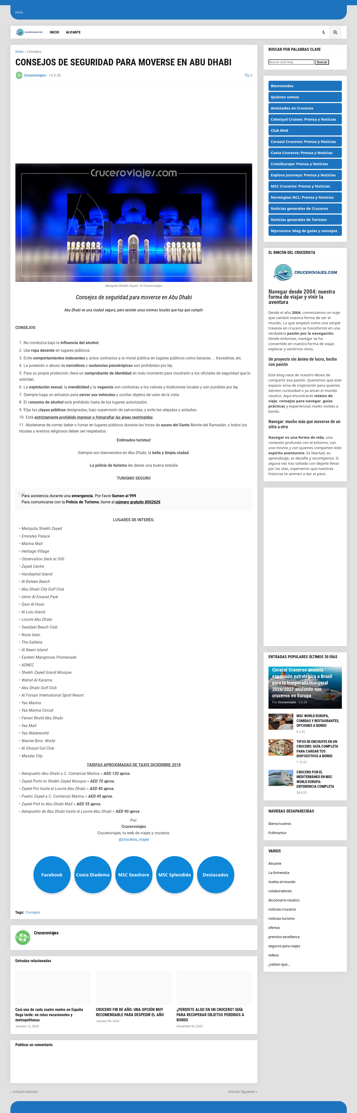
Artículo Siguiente (241, 1092)
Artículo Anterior (25, 1092)
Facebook (52, 875)
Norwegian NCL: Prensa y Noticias (302, 197)
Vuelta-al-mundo (282, 881)
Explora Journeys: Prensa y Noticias (303, 174)
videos (273, 955)
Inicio (19, 12)
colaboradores (280, 891)
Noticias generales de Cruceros (299, 208)
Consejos (34, 51)
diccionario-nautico (284, 900)
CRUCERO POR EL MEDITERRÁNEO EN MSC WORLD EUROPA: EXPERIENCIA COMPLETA (315, 779)
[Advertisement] (133, 124)
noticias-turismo (281, 918)
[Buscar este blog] (291, 62)
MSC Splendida (174, 875)
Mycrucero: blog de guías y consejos (304, 230)
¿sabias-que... (279, 964)
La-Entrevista (279, 872)
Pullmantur (277, 832)
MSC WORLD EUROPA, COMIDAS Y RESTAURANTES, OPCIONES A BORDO (318, 721)
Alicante (274, 863)
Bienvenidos (282, 85)
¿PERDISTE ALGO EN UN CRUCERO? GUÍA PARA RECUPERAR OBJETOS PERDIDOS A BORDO (210, 1014)
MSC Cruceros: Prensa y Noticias (300, 186)
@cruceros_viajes (134, 839)
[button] (324, 32)
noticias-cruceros (282, 909)
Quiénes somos (285, 96)
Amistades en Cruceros (292, 108)
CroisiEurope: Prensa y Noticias (299, 163)
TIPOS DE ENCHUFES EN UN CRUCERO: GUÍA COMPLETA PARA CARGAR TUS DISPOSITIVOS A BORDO (317, 749)
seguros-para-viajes (284, 946)
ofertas (274, 927)
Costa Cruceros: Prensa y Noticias (302, 152)
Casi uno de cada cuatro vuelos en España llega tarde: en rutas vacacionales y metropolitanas (49, 1014)
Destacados (215, 875)
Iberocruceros (279, 823)
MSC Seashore (133, 875)
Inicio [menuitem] (54, 32)
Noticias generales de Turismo (299, 219)
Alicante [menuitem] (73, 32)
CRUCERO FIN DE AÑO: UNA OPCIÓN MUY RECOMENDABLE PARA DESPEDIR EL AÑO (130, 1012)
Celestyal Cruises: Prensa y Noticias (303, 119)
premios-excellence (284, 936)
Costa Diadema (93, 875)
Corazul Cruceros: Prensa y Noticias (303, 141)
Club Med (279, 130)
